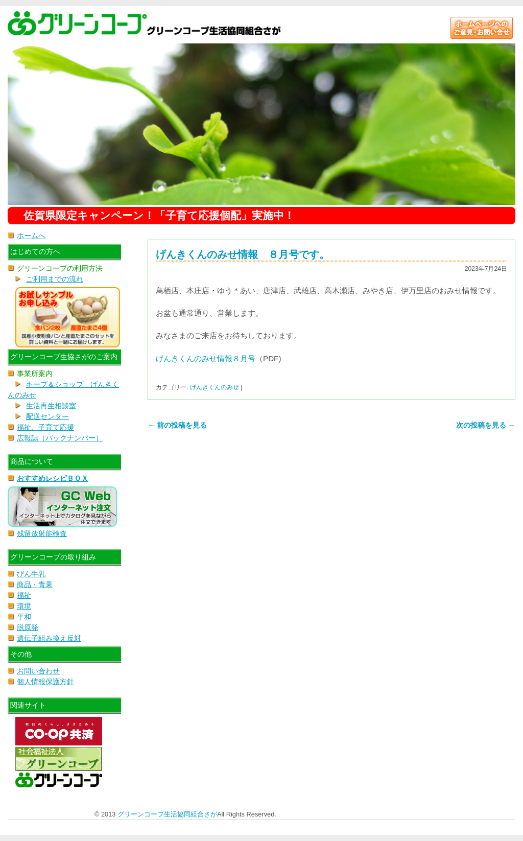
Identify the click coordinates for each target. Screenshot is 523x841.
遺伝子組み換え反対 (49, 638)
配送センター (47, 416)
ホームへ (31, 235)
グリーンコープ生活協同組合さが (167, 814)
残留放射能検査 (42, 533)
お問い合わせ (38, 671)
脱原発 (27, 627)
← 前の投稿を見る (177, 425)
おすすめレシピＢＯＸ (52, 478)
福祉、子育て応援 (45, 427)
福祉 (24, 595)
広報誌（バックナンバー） (60, 438)
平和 (24, 617)
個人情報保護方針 (45, 682)
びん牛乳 (31, 574)
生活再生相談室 (51, 406)
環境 (24, 606)
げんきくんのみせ (214, 387)
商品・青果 (35, 584)
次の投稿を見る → (485, 425)
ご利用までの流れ (54, 279)
